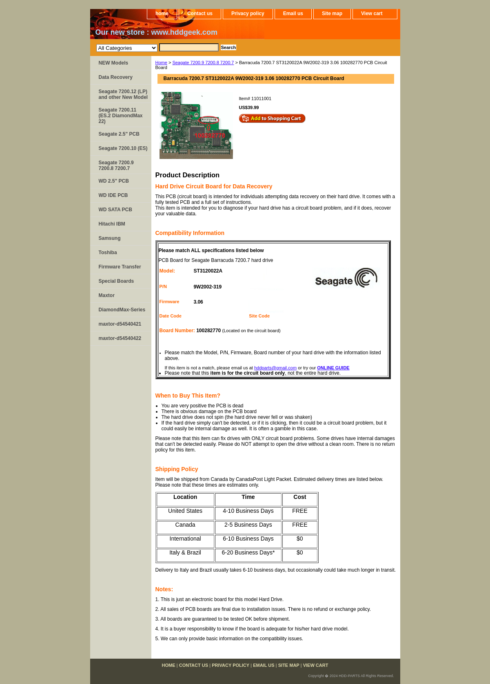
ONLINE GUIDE (333, 367)
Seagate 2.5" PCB (119, 134)
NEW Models (114, 63)
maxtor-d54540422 (120, 338)
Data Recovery (116, 77)
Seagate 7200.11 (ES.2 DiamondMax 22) (121, 115)
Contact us (200, 13)
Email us (293, 13)
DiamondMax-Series (122, 310)
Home (161, 62)
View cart (371, 13)
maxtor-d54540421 (120, 324)
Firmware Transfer (120, 267)
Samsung (110, 238)
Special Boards (116, 281)
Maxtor (107, 295)
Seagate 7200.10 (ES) (123, 148)
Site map (332, 13)
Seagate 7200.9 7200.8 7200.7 (203, 62)
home (162, 13)
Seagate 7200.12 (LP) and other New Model (123, 94)
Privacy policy (247, 13)
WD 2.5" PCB (114, 181)
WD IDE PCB (113, 195)
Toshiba (108, 252)
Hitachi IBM (112, 224)
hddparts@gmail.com (275, 367)
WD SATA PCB (115, 209)
